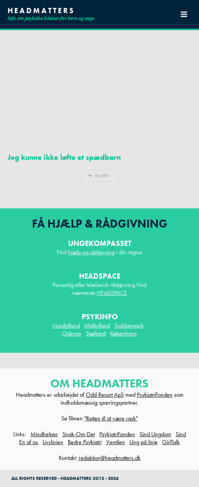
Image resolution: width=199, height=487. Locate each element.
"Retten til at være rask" (111, 418)
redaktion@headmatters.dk (110, 458)
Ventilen (115, 442)
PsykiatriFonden (155, 395)
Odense (71, 333)
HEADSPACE (112, 293)
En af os (28, 442)
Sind (181, 434)
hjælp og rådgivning (91, 252)
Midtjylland (97, 325)
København (123, 333)
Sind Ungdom (155, 434)
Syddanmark (129, 325)
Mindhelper (44, 434)
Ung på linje (143, 442)
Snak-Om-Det (78, 434)
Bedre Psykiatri (85, 442)
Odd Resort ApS (105, 395)
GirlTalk (171, 442)
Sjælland (96, 333)
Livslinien (53, 442)
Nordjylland (66, 325)
